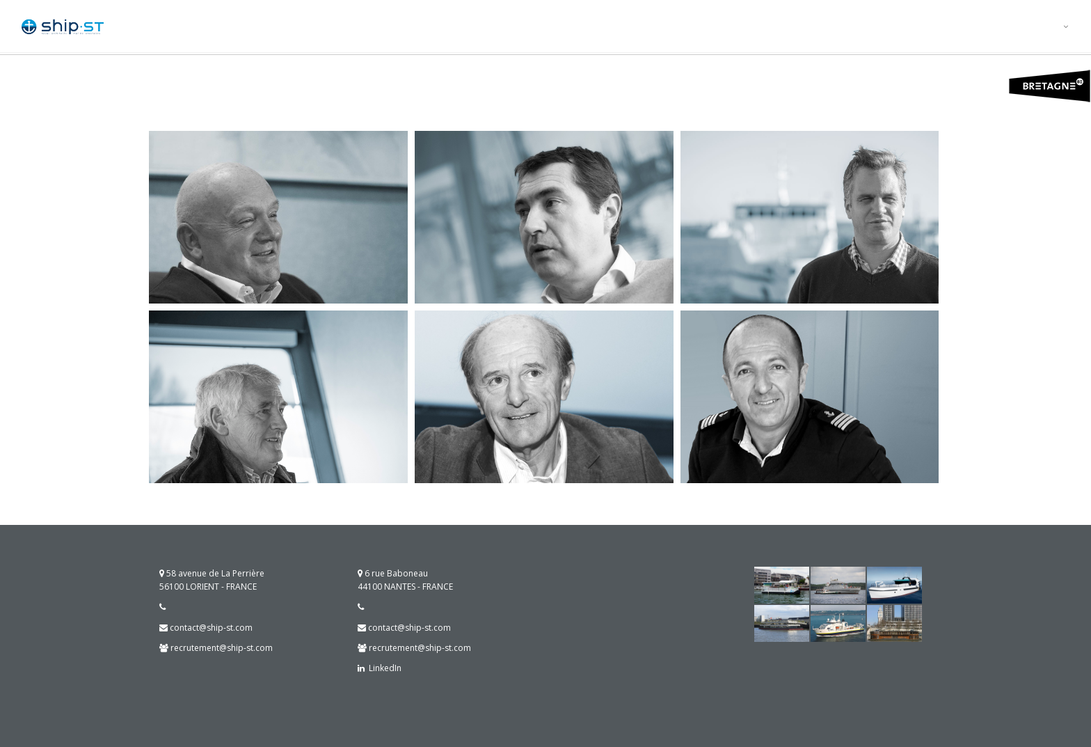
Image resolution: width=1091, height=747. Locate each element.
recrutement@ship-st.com (216, 648)
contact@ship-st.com (206, 628)
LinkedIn (383, 668)
